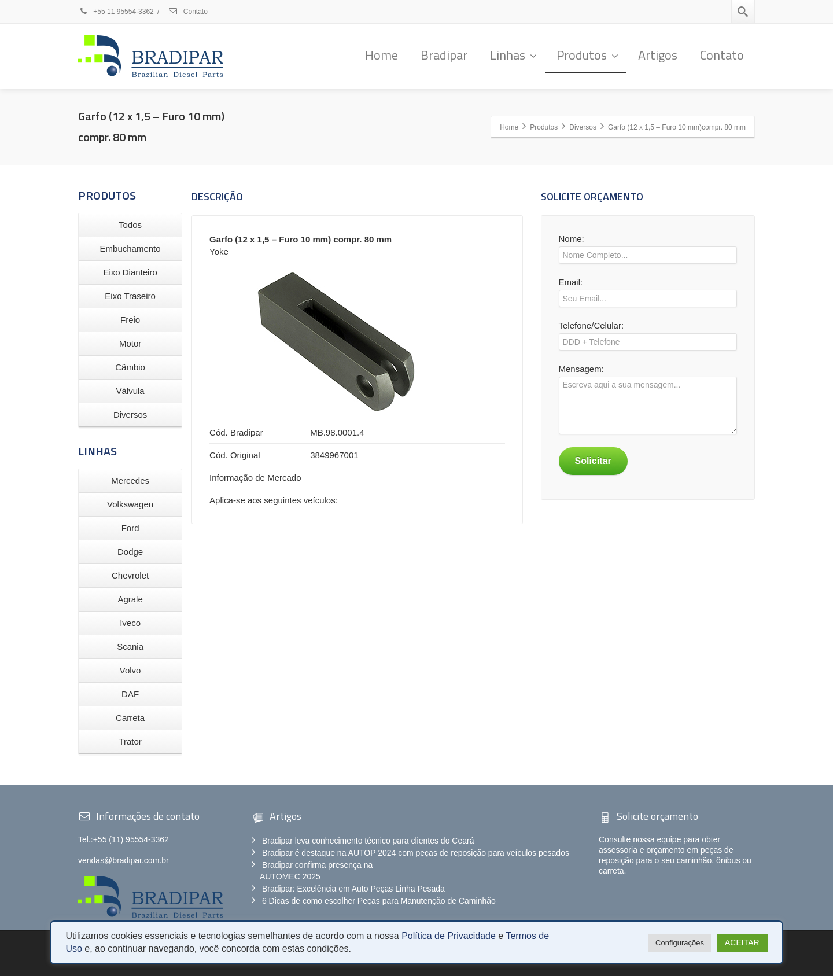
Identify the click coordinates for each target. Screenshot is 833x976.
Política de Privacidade (448, 936)
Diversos (130, 414)
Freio (130, 320)
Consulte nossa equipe (640, 839)
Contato (187, 12)
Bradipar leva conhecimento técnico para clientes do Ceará (368, 840)
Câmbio (130, 367)
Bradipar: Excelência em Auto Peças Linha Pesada (353, 888)
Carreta (130, 718)
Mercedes (130, 480)
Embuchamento (130, 248)
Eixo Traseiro (130, 296)
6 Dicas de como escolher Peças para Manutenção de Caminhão (379, 900)
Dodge (130, 552)
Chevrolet (130, 575)
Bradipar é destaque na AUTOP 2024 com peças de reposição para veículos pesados (415, 852)
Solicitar (593, 461)
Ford (130, 528)
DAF (130, 694)
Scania (130, 646)
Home (381, 55)
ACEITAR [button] (742, 942)
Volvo (130, 670)
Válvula (130, 391)
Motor (130, 343)
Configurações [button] (679, 942)
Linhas (513, 55)
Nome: (648, 252)
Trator (130, 741)
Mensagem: (648, 402)
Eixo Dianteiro (130, 272)
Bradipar (444, 55)
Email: (648, 295)
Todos (130, 225)
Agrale (129, 599)
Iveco (130, 623)
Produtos (587, 55)
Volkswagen (130, 504)
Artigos (657, 55)
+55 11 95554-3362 (117, 12)
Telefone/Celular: (648, 338)
